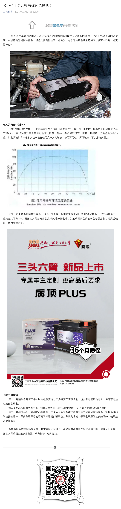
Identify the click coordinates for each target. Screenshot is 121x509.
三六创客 (8, 12)
